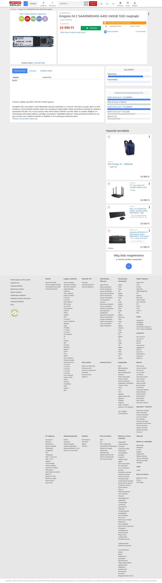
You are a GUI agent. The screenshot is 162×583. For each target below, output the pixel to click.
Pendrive (121, 375)
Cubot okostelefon (106, 324)
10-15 (120, 387)
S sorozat (67, 373)
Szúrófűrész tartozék (124, 472)
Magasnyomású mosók (125, 576)
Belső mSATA (50, 481)
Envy (65, 354)
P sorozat (67, 369)
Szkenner (139, 432)
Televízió (139, 436)
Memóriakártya (123, 368)
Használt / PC (87, 279)
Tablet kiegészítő (141, 291)
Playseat (121, 403)
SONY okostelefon (106, 295)
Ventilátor (139, 462)
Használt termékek (51, 289)
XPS (65, 317)
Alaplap (47, 461)
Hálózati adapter (69, 444)
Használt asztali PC (88, 285)
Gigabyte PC (140, 347)
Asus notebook (68, 358)
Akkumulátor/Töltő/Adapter (108, 446)
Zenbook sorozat (69, 360)
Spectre (66, 349)
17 (64, 338)
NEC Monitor (140, 400)
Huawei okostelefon (106, 298)
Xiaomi (120, 306)
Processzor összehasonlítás (129, 93)
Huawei (120, 295)
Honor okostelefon (106, 306)
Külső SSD (48, 483)
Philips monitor (141, 383)
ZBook (66, 356)
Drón (101, 440)
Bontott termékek (50, 282)
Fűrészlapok (123, 451)
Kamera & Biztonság (88, 366)
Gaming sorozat (69, 362)
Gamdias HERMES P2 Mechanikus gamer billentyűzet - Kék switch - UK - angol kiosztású (139, 235)
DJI (101, 442)
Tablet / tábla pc (142, 279)
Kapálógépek (122, 513)
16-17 (120, 392)
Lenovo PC (139, 339)
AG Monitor (140, 387)
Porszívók (121, 573)
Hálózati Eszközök (70, 436)
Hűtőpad (121, 400)
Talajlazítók (121, 500)
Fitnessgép (139, 482)
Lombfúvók (121, 504)
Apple (120, 285)
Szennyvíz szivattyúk (124, 520)
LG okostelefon (105, 300)
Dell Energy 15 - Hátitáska (120, 164)
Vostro (66, 313)
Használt (84, 282)
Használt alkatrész (88, 287)
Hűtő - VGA (49, 459)
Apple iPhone (104, 285)
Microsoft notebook (70, 287)
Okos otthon (86, 362)
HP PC (138, 343)
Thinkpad (67, 328)
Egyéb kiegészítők (124, 396)
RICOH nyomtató (141, 425)
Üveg (120, 289)
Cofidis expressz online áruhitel (20, 280)
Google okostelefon (106, 319)
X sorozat (67, 367)
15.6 (119, 390)
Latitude (66, 315)
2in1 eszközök (140, 302)
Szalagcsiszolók (123, 543)
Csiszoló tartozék (123, 476)
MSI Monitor (140, 398)
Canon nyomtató (141, 417)
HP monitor (140, 370)
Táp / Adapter (122, 411)
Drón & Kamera (105, 436)
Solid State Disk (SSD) (52, 472)
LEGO (138, 470)
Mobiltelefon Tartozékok (125, 383)
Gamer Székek (123, 379)
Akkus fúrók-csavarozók (125, 526)
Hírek (12, 305)
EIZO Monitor (140, 396)
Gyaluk (123, 552)
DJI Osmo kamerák (106, 459)
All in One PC (140, 337)
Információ (52, 3)
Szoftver (85, 436)
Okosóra (102, 302)
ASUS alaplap (50, 463)
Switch (66, 379)
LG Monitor (139, 375)
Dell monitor (140, 366)
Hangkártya (49, 450)
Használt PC (140, 345)
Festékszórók (122, 569)
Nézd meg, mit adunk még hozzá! (72, 32)
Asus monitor (140, 379)
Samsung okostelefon (107, 293)
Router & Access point (71, 450)
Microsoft (139, 298)
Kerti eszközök (123, 494)
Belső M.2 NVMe (51, 478)
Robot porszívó (87, 368)
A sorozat (67, 298)
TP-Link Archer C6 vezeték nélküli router (138, 186)
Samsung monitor (142, 377)
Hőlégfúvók (121, 567)
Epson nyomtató (141, 413)
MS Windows (86, 440)
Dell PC (138, 341)
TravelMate (68, 384)
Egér (119, 366)
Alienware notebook (70, 285)
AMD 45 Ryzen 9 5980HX (116, 102)
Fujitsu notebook (69, 295)
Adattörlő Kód (14, 283)
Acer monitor (140, 372)
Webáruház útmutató (17, 289)
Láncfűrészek (123, 507)
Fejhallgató (139, 322)
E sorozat (67, 300)
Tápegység (49, 455)
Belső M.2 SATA (50, 476)
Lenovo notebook (69, 321)
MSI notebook (68, 302)
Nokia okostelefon (105, 287)
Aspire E (66, 382)
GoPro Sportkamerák (107, 457)
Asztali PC (140, 333)
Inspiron (66, 310)
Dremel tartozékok (125, 464)
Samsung (121, 317)
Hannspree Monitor (142, 390)
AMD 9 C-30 (112, 116)
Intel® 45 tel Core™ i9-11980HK (119, 97)
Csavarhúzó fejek (125, 448)
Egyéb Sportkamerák (107, 455)
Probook (66, 345)
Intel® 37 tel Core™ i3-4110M (118, 112)
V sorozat (67, 332)
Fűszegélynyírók (124, 498)
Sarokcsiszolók (123, 533)
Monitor (139, 362)
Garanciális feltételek (17, 301)
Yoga (65, 326)
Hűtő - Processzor (51, 457)
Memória (48, 442)
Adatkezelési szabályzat (18, 295)
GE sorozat (68, 304)
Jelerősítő (67, 442)
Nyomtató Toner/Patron (143, 423)
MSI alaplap (49, 470)
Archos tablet (140, 300)
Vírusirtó (84, 446)
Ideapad (66, 323)
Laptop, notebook (70, 279)
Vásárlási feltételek (16, 286)
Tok (119, 291)
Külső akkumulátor (124, 377)
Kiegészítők (122, 362)
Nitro (65, 390)
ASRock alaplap (50, 465)
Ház (46, 453)
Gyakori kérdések (16, 292)
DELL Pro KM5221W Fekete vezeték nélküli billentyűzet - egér (138, 211)
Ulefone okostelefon (106, 317)
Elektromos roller (141, 478)
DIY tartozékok (123, 466)
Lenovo (138, 287)
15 (64, 336)
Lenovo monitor (141, 368)
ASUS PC (139, 352)
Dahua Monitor (141, 392)
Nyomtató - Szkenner (144, 407)
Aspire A (66, 388)
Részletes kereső (93, 3)
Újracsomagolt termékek (53, 285)
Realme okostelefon (106, 321)
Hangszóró (139, 320)
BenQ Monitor (140, 385)
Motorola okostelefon (106, 304)
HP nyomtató (140, 419)
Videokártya (49, 448)
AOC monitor (140, 381)
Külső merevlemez (124, 381)
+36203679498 (39, 63)
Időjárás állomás (141, 456)
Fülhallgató (139, 325)
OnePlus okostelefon (106, 308)
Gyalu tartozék (122, 487)
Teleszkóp (139, 447)
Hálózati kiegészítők (70, 446)
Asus (138, 285)
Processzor (49, 440)
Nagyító (138, 452)
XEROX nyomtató (142, 430)
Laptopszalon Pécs (115, 26)
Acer (137, 308)
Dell (116, 167)
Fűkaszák (121, 509)
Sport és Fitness (142, 474)
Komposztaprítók (123, 511)
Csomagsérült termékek (53, 287)
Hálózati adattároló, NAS (71, 448)
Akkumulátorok (124, 444)
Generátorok (122, 571)
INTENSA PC (140, 354)
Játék (138, 467)
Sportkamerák (104, 453)
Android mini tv (105, 362)
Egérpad (121, 398)
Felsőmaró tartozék (124, 485)
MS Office (85, 442)
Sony (119, 349)
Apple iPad (139, 282)
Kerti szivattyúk (123, 515)
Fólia (119, 287)
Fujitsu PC (139, 356)
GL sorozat (67, 306)
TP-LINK (132, 190)
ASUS (138, 306)
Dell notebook (68, 308)
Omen (66, 351)
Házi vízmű (121, 517)
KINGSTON (68, 20)
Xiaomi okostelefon (106, 291)
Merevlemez (49, 444)
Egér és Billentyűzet (124, 372)
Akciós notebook (69, 282)
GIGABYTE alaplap (52, 468)
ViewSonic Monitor (142, 403)
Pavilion (66, 341)
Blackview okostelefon (107, 315)
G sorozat (67, 319)
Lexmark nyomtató (142, 415)
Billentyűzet (122, 370)
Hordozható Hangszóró (143, 327)
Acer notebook (68, 375)
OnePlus (121, 328)
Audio (138, 317)
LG (119, 339)
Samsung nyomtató (142, 410)
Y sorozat (67, 330)
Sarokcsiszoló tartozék (125, 483)
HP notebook (68, 334)
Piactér (48, 279)
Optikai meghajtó (50, 446)
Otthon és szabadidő (144, 441)
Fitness (138, 480)
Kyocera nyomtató (142, 421)
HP (137, 293)
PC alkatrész (50, 436)
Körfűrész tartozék (124, 474)
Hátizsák (121, 394)
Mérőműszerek (123, 561)
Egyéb (120, 293)
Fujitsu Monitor (141, 394)
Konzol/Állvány (123, 413)
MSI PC (138, 350)
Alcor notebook (68, 293)
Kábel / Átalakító (123, 405)
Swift (65, 386)
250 (65, 343)
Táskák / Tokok (123, 385)
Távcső (138, 450)
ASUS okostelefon (106, 289)
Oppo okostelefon (105, 326)
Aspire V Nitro (68, 377)
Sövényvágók (123, 502)
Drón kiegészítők (105, 444)
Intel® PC (139, 358)
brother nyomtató (141, 428)
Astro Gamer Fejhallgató (144, 329)
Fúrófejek (122, 446)
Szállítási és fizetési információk (20, 298)
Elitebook (67, 347)
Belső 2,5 (48, 474)
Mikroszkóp (140, 445)
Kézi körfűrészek (124, 550)
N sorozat (67, 364)
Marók (121, 554)
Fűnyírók (121, 496)
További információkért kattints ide (24, 119)
